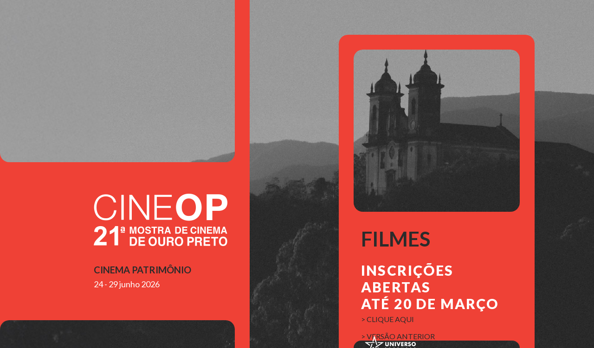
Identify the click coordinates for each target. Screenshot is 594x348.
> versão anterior (398, 336)
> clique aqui (387, 319)
